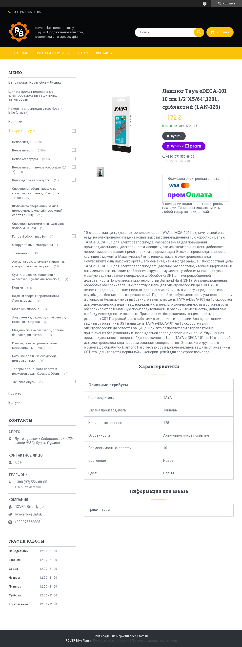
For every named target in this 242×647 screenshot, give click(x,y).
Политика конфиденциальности (154, 640)
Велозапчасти (23, 150)
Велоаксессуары (25, 159)
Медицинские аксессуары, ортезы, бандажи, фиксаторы (38, 332)
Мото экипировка (25, 309)
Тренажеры (20, 253)
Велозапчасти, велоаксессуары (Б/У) (39, 170)
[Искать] (199, 32)
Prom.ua (143, 636)
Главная (20, 53)
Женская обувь (23, 382)
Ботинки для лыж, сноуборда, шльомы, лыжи (34, 358)
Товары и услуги (49, 53)
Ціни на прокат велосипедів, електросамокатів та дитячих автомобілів (32, 95)
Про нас (14, 393)
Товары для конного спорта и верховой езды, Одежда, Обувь (36, 371)
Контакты (104, 53)
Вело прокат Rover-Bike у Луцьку (34, 82)
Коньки (17, 287)
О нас (83, 53)
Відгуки (14, 403)
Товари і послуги (21, 131)
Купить (176, 136)
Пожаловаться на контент (111, 640)
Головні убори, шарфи (29, 236)
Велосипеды (21, 142)
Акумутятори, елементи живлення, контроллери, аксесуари (38, 264)
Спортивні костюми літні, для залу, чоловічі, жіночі (38, 226)
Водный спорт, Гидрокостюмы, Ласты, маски (36, 298)
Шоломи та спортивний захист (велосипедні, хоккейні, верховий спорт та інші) (37, 210)
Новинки (15, 122)
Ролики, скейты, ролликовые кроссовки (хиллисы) (34, 345)
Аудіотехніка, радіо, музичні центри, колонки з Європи (39, 319)
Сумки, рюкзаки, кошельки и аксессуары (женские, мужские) (36, 277)
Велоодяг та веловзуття (31, 180)
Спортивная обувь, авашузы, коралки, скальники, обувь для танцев (35, 193)
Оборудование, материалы (32, 245)
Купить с (186, 146)
